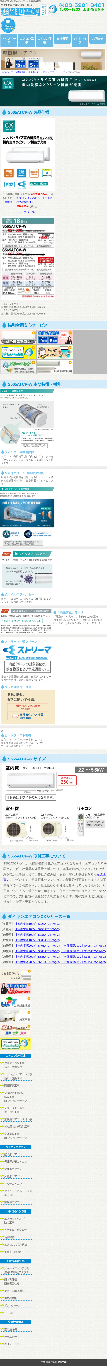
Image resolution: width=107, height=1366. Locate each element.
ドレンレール (11, 1305)
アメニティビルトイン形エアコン (18, 1192)
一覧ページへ (29, 212)
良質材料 (9, 1237)
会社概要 (62, 38)
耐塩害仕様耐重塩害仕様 (11, 1281)
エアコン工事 (27, 40)
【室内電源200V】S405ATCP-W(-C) (37, 945)
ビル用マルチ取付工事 (16, 1126)
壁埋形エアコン (13, 1169)
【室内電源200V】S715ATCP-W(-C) (37, 962)
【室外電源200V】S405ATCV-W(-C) (83, 945)
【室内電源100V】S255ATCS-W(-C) (37, 929)
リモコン (9, 1312)
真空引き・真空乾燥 (15, 1230)
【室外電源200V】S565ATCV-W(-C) (83, 951)
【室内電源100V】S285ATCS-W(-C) (37, 934)
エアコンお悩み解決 (15, 1244)
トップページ (9, 40)
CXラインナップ (57, 72)
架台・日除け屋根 (14, 1290)
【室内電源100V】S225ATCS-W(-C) (37, 923)
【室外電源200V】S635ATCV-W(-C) (83, 956)
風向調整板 (10, 1298)
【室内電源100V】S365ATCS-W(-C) (37, 940)
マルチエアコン (13, 1183)
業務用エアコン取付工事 (18, 1119)
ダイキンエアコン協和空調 (13, 72)
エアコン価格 (44, 40)
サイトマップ (80, 40)
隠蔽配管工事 (11, 1085)
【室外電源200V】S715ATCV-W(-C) (83, 962)
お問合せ (97, 38)
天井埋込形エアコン (15, 1161)
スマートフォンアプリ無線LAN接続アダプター (17, 1270)
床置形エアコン (13, 1176)
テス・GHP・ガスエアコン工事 (14, 1110)
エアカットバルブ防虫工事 (14, 1220)
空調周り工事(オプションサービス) (16, 1135)
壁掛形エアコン (13, 1154)
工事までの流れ (13, 1251)
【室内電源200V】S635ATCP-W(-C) (37, 956)
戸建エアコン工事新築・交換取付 (14, 1065)
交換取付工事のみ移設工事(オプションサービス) (16, 1096)
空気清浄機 (10, 1329)
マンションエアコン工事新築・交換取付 (18, 1076)
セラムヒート (11, 1336)
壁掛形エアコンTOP (38, 72)
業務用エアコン (13, 1202)
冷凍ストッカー (13, 1344)
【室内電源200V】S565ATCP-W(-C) (37, 951)
